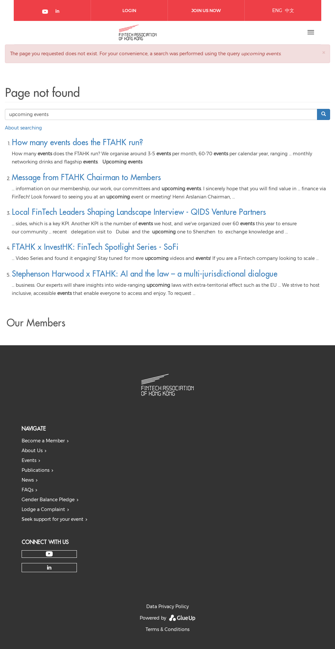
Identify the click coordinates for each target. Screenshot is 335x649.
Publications (35, 470)
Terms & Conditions (167, 629)
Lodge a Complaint (43, 509)
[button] (323, 52)
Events (29, 460)
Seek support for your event (52, 519)
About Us (32, 450)
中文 (289, 10)
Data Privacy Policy (167, 606)
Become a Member (43, 441)
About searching (23, 128)
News (28, 480)
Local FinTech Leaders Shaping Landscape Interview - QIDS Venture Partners (139, 212)
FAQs (27, 490)
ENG (277, 10)
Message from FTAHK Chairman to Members (86, 177)
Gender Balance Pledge (48, 500)
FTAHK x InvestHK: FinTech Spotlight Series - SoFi (95, 247)
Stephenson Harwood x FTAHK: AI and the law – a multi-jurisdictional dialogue (144, 274)
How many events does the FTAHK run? (77, 142)
